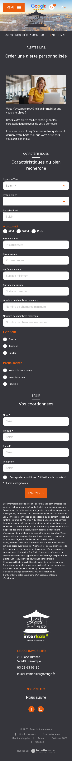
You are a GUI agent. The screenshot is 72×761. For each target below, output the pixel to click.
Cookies (39, 742)
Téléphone (9, 461)
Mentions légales (21, 738)
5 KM (11, 231)
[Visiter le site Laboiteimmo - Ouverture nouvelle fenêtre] (42, 750)
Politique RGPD (60, 738)
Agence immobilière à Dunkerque (25, 35)
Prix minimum (10, 238)
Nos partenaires (51, 734)
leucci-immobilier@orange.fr (36, 674)
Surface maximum (13, 285)
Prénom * (8, 430)
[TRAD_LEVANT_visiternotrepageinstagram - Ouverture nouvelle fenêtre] (41, 709)
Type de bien (10, 195)
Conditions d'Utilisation (35, 575)
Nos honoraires (27, 734)
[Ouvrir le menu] (14, 7)
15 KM (40, 231)
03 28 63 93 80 (28, 667)
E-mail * (7, 446)
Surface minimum (12, 269)
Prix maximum (10, 254)
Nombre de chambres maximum (21, 316)
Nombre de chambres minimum (20, 300)
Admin (41, 738)
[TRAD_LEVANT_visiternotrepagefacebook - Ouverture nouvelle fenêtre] (31, 709)
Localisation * (10, 210)
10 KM (25, 231)
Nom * (6, 415)
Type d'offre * (10, 179)
